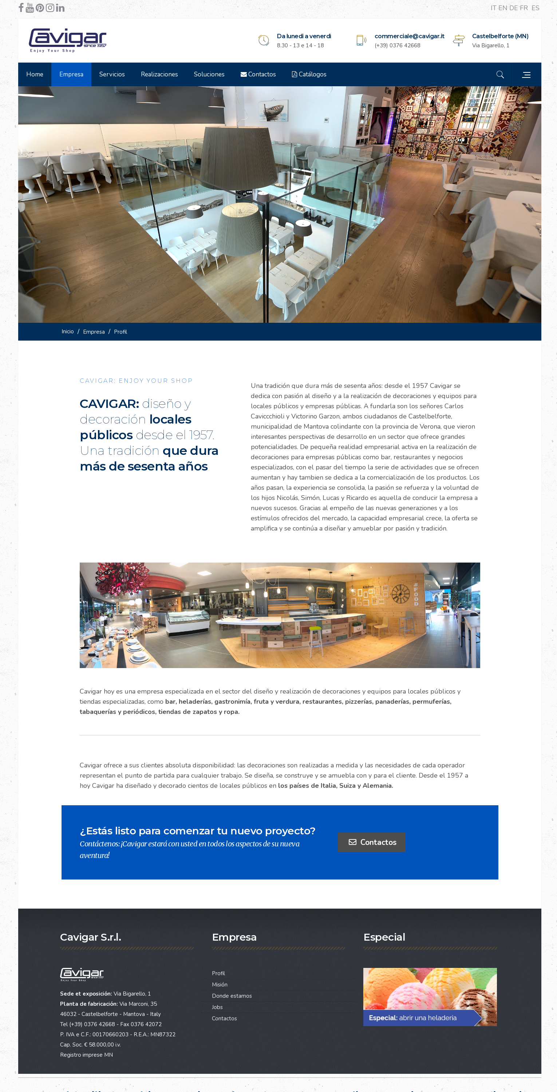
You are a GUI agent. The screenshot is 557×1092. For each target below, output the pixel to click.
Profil (218, 973)
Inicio (68, 331)
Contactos (258, 74)
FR (525, 8)
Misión (220, 984)
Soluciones (209, 74)
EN (503, 8)
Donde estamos (232, 996)
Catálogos (309, 74)
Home (34, 74)
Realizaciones (159, 74)
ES (536, 8)
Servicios (112, 74)
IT (494, 8)
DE (514, 8)
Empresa (71, 74)
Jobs (217, 1007)
